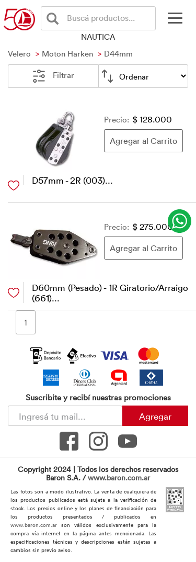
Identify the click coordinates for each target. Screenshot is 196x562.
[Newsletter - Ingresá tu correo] (65, 416)
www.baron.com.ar (119, 477)
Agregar (155, 416)
